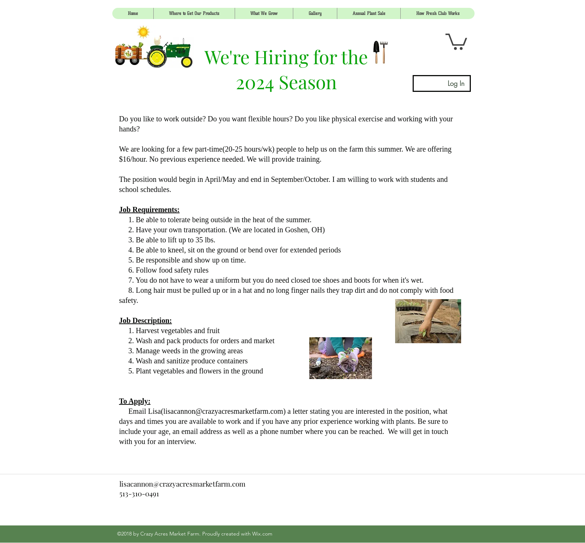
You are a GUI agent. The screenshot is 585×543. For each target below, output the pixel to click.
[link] (456, 41)
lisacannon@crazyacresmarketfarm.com (223, 411)
